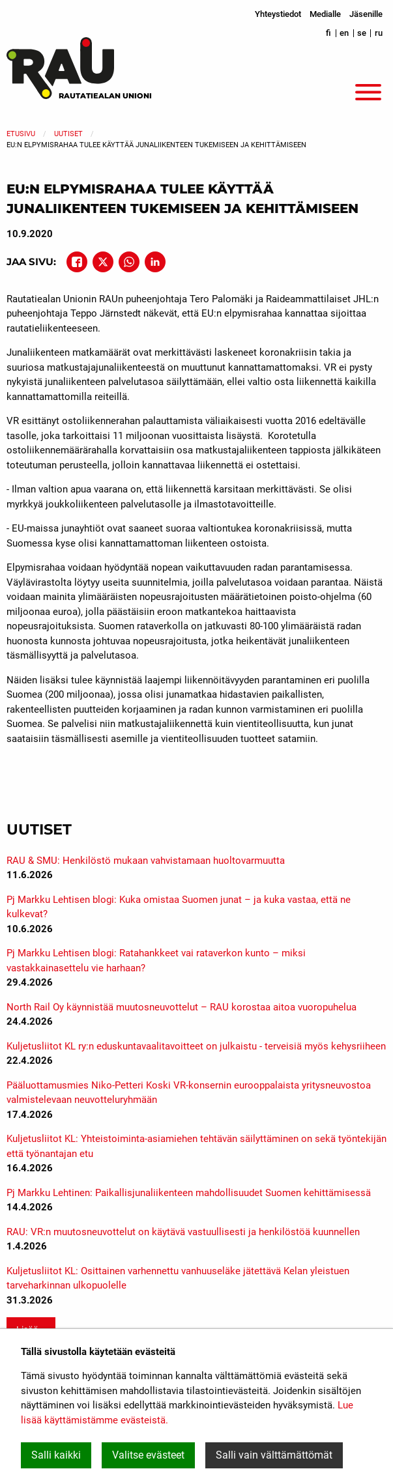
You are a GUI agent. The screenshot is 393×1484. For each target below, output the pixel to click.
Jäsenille (366, 14)
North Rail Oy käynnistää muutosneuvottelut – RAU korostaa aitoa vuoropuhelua (182, 1007)
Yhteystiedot (278, 14)
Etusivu (21, 134)
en (344, 33)
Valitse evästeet (148, 1455)
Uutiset (68, 134)
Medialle (325, 14)
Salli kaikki (56, 1455)
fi (328, 33)
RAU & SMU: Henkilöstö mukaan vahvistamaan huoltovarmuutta (146, 860)
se (361, 33)
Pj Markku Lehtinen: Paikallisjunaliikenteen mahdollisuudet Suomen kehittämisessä (189, 1193)
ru (379, 33)
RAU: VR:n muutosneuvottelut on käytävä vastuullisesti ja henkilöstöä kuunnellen (183, 1232)
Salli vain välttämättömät (274, 1455)
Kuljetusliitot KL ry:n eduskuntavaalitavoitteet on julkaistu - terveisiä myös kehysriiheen (196, 1046)
